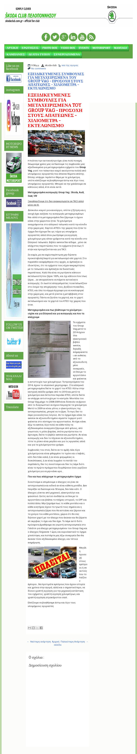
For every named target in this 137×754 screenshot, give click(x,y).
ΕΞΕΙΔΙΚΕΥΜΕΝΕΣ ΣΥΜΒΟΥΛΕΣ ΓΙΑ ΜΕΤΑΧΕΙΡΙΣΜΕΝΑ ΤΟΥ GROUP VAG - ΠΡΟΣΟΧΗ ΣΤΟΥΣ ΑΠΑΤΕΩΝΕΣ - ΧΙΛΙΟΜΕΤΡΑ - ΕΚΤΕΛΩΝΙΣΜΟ (56, 81)
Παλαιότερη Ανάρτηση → (74, 641)
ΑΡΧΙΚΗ (12, 48)
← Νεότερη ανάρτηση (39, 641)
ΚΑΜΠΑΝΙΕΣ (16, 54)
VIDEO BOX (68, 48)
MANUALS (120, 48)
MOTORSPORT (101, 48)
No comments (38, 68)
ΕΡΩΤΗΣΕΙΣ (30, 48)
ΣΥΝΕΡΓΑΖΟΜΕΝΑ (67, 54)
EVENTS (84, 48)
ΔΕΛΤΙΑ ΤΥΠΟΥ (39, 54)
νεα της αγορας (70, 65)
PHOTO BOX (49, 48)
